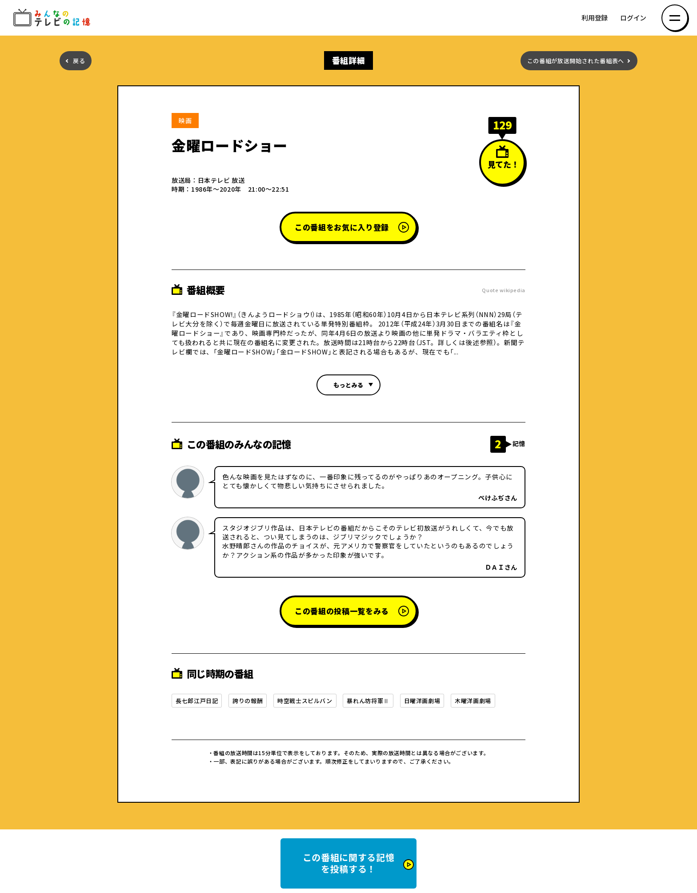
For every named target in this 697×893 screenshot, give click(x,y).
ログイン (633, 18)
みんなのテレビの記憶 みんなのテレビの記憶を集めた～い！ (53, 18)
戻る (79, 60)
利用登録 (594, 18)
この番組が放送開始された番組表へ (575, 60)
